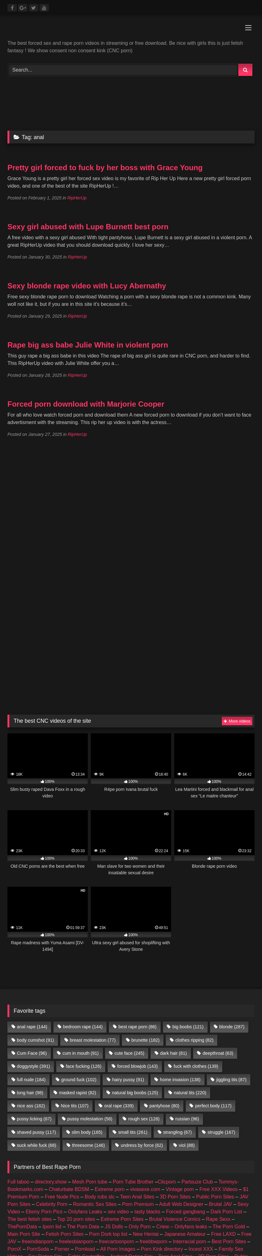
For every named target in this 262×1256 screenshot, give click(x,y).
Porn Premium (138, 1204)
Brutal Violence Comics (174, 1219)
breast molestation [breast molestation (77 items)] (92, 1040)
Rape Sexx (218, 1219)
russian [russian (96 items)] (187, 1118)
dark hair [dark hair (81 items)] (173, 1053)
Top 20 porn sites (76, 1219)
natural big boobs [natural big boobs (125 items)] (135, 1092)
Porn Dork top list (108, 1234)
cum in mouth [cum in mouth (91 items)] (81, 1053)
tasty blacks (147, 1211)
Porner (61, 1249)
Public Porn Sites (215, 1196)
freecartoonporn (116, 1241)
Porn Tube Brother (133, 1181)
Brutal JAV (220, 1204)
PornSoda (38, 1249)
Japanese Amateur (184, 1234)
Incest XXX (201, 1249)
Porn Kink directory (162, 1249)
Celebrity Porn (52, 1204)
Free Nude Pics (62, 1196)
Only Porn (140, 1226)
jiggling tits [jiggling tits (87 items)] (231, 1079)
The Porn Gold (229, 1226)
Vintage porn (180, 1189)
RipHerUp (76, 197)
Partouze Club (197, 1181)
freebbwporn (153, 1241)
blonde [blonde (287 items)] (232, 1026)
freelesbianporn (76, 1241)
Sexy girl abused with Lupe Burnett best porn (87, 226)
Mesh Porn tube (89, 1181)
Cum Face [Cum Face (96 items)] (32, 1053)
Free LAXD (223, 1234)
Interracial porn (189, 1241)
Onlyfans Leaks (85, 1211)
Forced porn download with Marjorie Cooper (85, 404)
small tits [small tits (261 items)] (132, 1132)
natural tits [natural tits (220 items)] (190, 1092)
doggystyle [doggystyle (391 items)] (33, 1066)
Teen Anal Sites (137, 1196)
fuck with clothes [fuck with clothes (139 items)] (196, 1066)
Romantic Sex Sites (95, 1204)
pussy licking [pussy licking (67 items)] (34, 1118)
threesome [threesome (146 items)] (88, 1145)
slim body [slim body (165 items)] (87, 1132)
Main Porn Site (23, 1234)
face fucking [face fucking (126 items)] (83, 1066)
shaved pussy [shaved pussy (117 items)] (36, 1132)
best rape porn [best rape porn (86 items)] (138, 1026)
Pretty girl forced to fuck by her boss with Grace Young (105, 167)
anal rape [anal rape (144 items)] (32, 1026)
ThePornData (22, 1226)
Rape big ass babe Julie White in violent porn (87, 345)
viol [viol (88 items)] (187, 1145)
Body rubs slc (100, 1196)
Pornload (85, 1249)
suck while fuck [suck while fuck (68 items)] (36, 1145)
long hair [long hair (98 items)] (30, 1092)
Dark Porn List (226, 1211)
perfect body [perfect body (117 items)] (213, 1105)
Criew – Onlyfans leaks (181, 1226)
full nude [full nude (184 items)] (31, 1079)
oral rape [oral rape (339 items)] (118, 1105)
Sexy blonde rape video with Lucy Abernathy (86, 286)
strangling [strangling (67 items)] (177, 1132)
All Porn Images (117, 1249)
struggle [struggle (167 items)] (221, 1132)
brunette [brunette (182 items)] (145, 1040)
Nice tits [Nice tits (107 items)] (74, 1105)
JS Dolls (114, 1226)
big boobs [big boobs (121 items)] (188, 1026)
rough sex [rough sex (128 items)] (144, 1118)
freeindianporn (38, 1241)
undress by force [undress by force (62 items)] (142, 1145)
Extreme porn (109, 1189)
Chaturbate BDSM (69, 1189)
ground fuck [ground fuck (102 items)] (78, 1079)
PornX (14, 1249)
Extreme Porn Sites (122, 1219)
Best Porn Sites (229, 1241)
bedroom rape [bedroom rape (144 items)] (83, 1026)
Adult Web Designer (181, 1204)
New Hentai (146, 1234)
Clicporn (167, 1181)
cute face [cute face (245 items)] (129, 1053)
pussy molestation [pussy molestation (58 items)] (89, 1118)
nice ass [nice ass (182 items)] (31, 1105)
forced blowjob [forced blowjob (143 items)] (137, 1066)
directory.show (51, 1181)
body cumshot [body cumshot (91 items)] (35, 1040)
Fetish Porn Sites (65, 1234)
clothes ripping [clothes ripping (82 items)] (194, 1040)
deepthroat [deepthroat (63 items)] (218, 1053)
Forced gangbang (185, 1211)
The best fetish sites (29, 1219)
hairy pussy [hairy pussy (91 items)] (128, 1079)
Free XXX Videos (218, 1189)
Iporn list (52, 1226)
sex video (118, 1211)
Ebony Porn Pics (44, 1211)
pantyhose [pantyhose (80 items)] (164, 1105)
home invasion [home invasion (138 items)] (180, 1079)
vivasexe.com (145, 1189)
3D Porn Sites (175, 1196)
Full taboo (18, 1181)
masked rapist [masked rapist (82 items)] (77, 1092)
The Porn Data (83, 1226)
